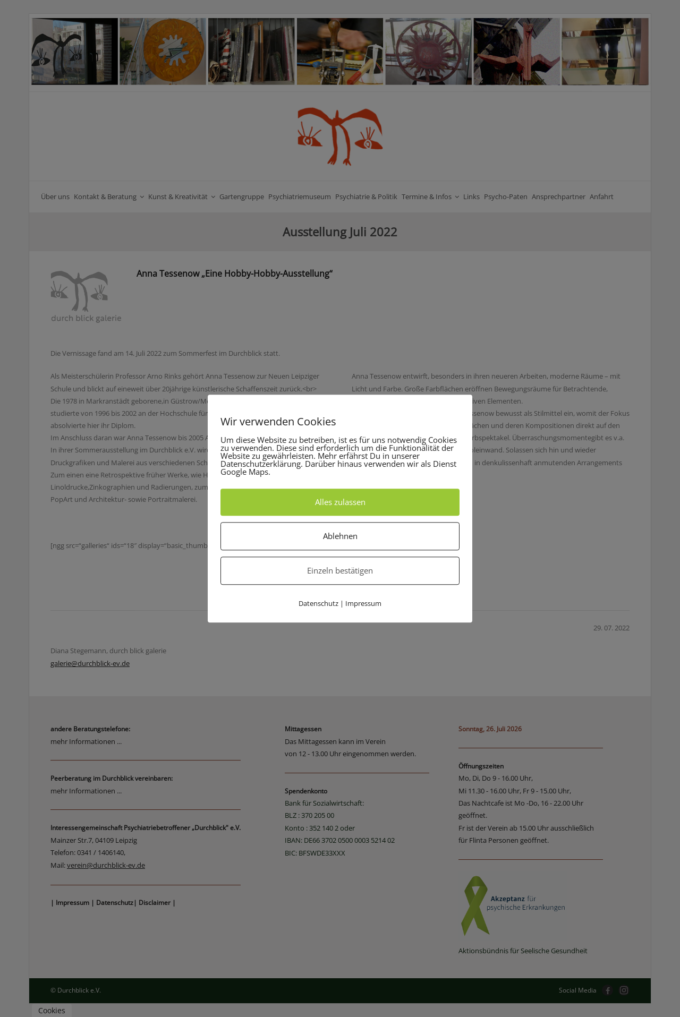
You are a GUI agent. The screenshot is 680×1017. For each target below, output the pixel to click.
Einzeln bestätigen (340, 570)
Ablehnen (340, 536)
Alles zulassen (340, 502)
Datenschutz (318, 603)
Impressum (363, 603)
